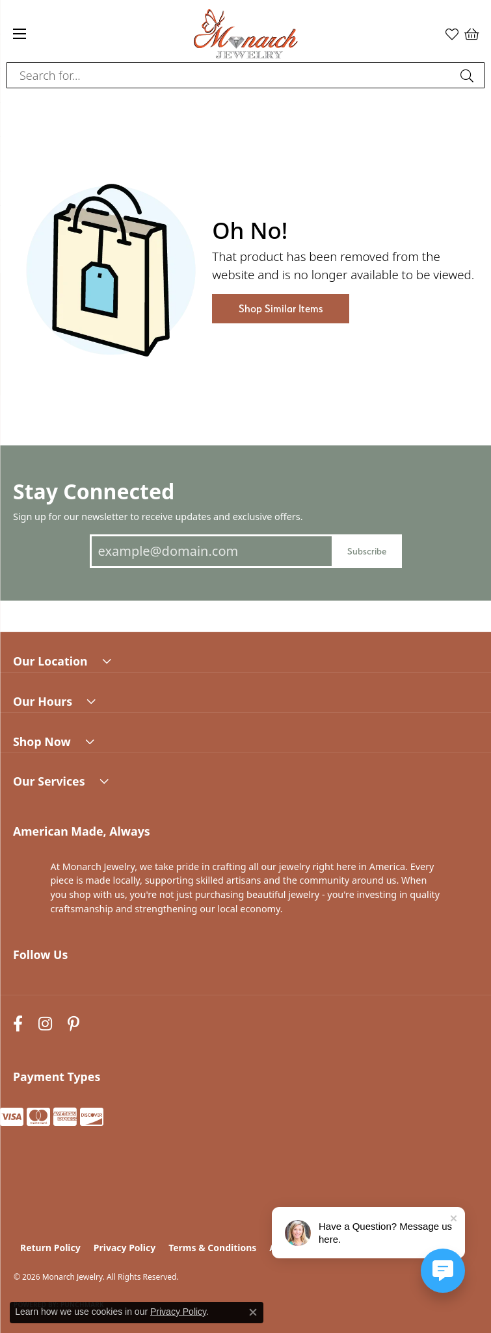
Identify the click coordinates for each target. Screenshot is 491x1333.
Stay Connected (93, 491)
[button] (451, 34)
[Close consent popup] (253, 1312)
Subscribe (366, 550)
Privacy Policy (124, 1247)
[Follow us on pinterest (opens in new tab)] (73, 1024)
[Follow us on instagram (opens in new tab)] (45, 1024)
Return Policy (50, 1247)
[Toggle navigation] (20, 34)
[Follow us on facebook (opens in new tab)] (18, 1024)
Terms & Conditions (212, 1247)
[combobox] (231, 75)
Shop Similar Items (281, 309)
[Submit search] (469, 75)
